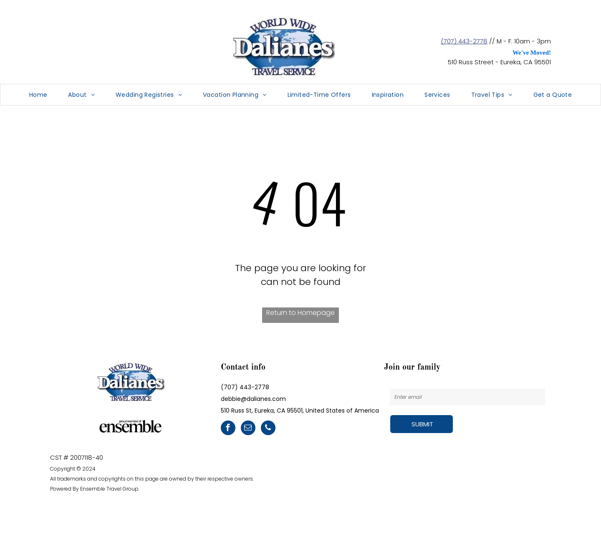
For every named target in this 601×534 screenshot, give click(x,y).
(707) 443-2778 (464, 41)
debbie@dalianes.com (253, 399)
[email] (248, 429)
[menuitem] (38, 94)
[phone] (268, 429)
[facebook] (228, 429)
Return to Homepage (300, 312)
